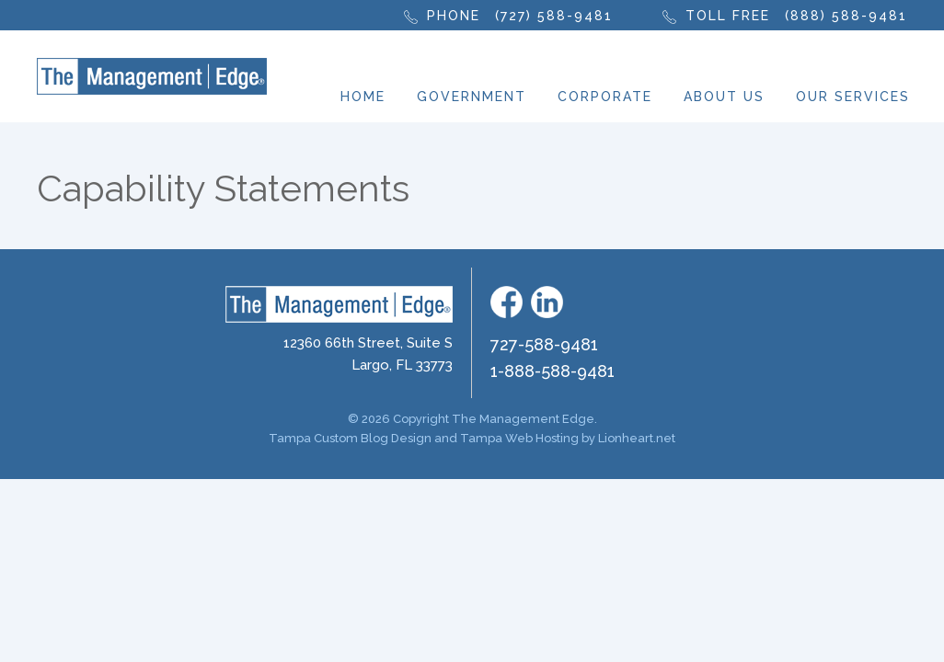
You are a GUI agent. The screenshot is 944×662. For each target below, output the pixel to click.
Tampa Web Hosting (519, 438)
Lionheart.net (636, 438)
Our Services (853, 96)
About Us (724, 96)
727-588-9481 (544, 344)
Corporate (605, 96)
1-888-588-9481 (552, 371)
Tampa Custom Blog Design (350, 438)
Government (471, 96)
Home (363, 96)
